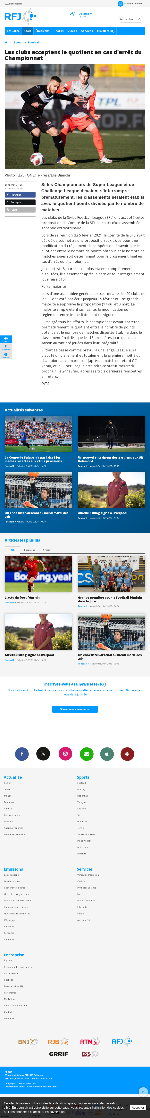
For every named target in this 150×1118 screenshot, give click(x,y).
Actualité (13, 31)
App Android (127, 754)
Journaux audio (12, 815)
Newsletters (87, 754)
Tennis (80, 828)
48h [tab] (12, 549)
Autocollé (9, 926)
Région (7, 783)
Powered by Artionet (15, 1086)
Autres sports (84, 847)
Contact (8, 1012)
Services (87, 31)
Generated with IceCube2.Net (41, 1086)
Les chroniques (12, 881)
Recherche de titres (14, 887)
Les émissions (11, 875)
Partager (14, 194)
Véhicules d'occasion (88, 875)
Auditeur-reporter (130, 4)
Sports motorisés (86, 834)
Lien (12, 209)
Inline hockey (84, 840)
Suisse (7, 789)
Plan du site (46, 1078)
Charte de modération (16, 1005)
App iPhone (107, 754)
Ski (78, 815)
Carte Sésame (11, 973)
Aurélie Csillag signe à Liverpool (102, 513)
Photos (59, 31)
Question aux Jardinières (17, 913)
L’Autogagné (10, 920)
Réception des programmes (18, 967)
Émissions (43, 31)
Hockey (81, 789)
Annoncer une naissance (17, 907)
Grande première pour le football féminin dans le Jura (110, 599)
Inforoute (82, 907)
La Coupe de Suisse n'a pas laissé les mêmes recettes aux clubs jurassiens (33, 459)
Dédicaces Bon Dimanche (17, 900)
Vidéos (72, 31)
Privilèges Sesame (86, 887)
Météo (80, 894)
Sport (27, 31)
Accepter (138, 1107)
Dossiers (8, 821)
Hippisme (82, 821)
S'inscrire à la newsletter (75, 709)
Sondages (9, 933)
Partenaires (10, 992)
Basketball (82, 795)
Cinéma (81, 881)
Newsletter (9, 1018)
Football (33, 42)
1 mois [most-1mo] (46, 549)
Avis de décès (84, 920)
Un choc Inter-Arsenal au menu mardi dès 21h (37, 515)
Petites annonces (86, 900)
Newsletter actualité (14, 834)
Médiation (9, 999)
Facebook (22, 754)
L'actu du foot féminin (22, 597)
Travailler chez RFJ (13, 986)
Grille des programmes (16, 894)
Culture (8, 808)
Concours (9, 939)
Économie (9, 802)
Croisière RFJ (105, 31)
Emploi (81, 913)
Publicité (8, 980)
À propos (8, 960)
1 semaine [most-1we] (29, 549)
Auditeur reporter (13, 828)
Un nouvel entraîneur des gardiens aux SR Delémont (110, 459)
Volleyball (82, 802)
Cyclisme (82, 808)
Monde (8, 795)
